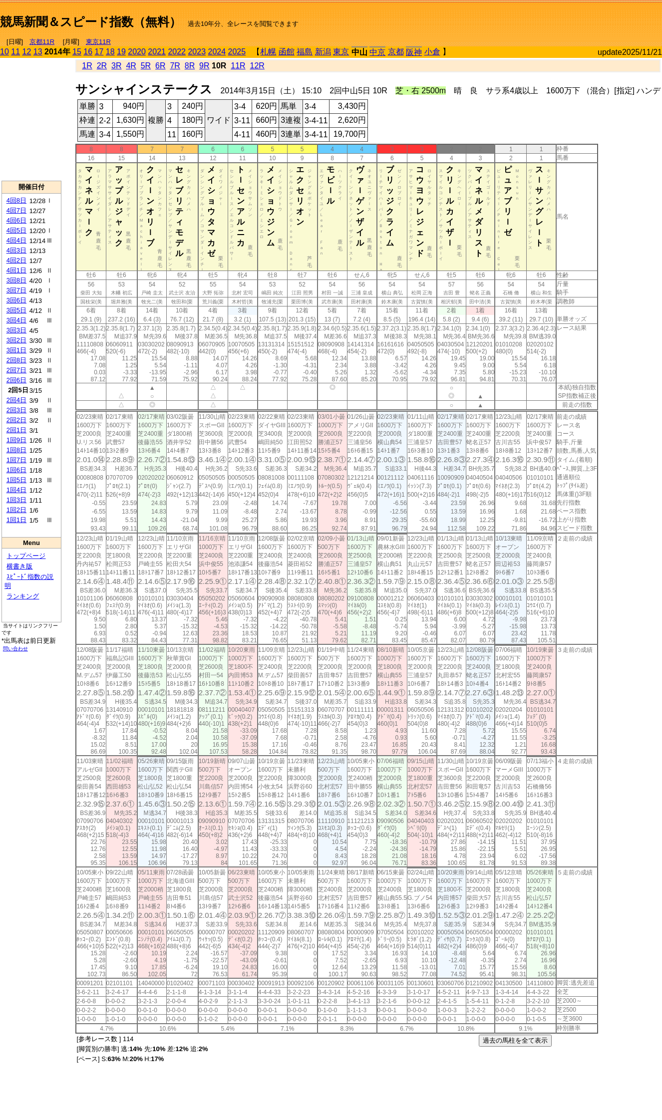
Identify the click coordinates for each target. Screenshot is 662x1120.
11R (238, 65)
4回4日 (16, 240)
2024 (217, 51)
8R (190, 65)
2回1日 (16, 430)
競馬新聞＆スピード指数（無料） (90, 21)
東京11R (98, 41)
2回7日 (16, 370)
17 (99, 51)
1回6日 (16, 470)
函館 (287, 51)
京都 (396, 51)
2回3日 (16, 410)
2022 (177, 51)
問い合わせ (15, 648)
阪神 (414, 52)
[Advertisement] (545, 18)
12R (257, 65)
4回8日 (16, 200)
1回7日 (16, 460)
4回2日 (16, 260)
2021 (157, 51)
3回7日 (16, 290)
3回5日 (16, 310)
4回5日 (16, 230)
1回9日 (16, 440)
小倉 (432, 51)
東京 (341, 51)
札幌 (268, 51)
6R (160, 65)
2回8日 (16, 360)
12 (26, 51)
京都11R (41, 41)
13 (37, 51)
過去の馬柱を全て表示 (515, 1040)
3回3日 (16, 330)
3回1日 (16, 350)
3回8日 (16, 280)
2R (102, 65)
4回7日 (16, 210)
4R (131, 65)
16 (87, 51)
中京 (377, 52)
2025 (237, 51)
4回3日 (16, 250)
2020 (137, 51)
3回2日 (16, 340)
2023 (197, 51)
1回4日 (16, 490)
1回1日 (16, 520)
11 (15, 51)
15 (76, 51)
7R (175, 65)
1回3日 (16, 500)
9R (204, 65)
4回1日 (16, 270)
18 (110, 51)
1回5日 (16, 480)
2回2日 (16, 420)
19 (121, 51)
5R (146, 65)
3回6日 (16, 300)
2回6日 (16, 380)
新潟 (323, 51)
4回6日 (16, 220)
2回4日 (16, 400)
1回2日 (16, 510)
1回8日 (16, 450)
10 (4, 51)
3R (116, 65)
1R (87, 65)
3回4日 (16, 320)
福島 (305, 51)
